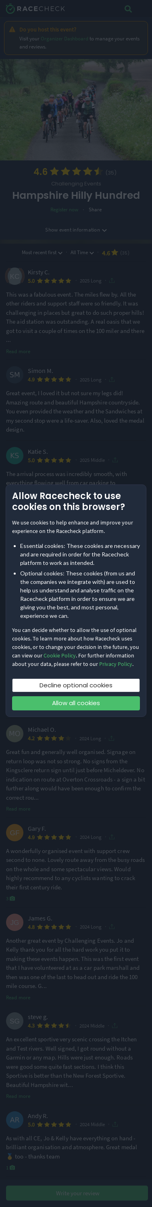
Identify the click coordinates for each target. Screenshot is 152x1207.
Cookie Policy (60, 655)
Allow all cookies (76, 703)
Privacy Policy (115, 664)
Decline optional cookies (76, 685)
